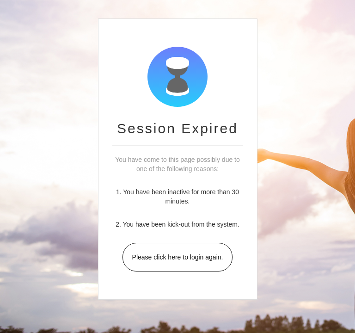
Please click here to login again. (177, 257)
